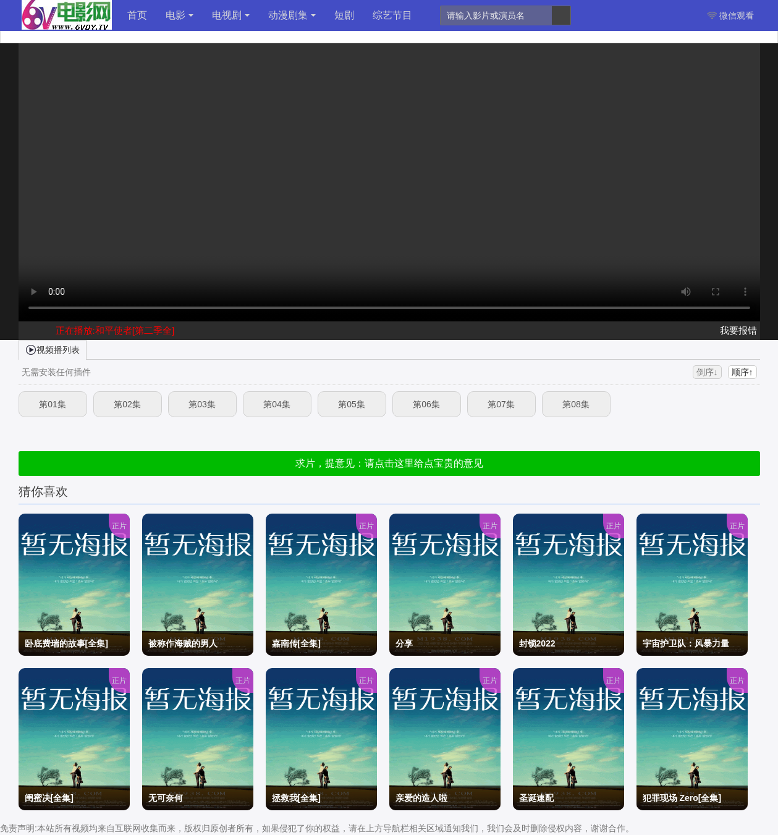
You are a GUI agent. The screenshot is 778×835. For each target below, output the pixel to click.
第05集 (351, 404)
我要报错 (738, 330)
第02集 (127, 404)
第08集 (576, 404)
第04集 (276, 404)
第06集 (426, 404)
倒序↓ (707, 372)
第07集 (501, 404)
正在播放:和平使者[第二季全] (115, 330)
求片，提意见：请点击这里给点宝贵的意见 (389, 463)
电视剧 (231, 15)
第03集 (202, 404)
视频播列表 (52, 349)
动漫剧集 (292, 15)
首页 (137, 15)
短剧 (344, 15)
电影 (179, 15)
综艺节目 (392, 15)
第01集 (52, 404)
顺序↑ (742, 372)
